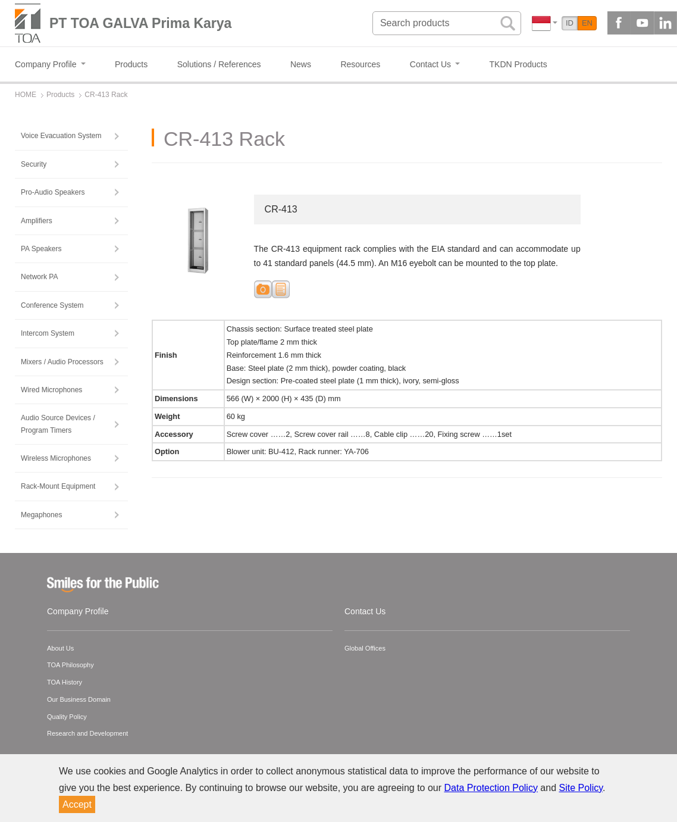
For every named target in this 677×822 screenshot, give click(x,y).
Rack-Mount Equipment (58, 486)
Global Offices (364, 648)
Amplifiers (36, 221)
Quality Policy (67, 716)
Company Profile (78, 611)
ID (569, 22)
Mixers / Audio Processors (62, 362)
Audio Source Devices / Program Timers (58, 424)
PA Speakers (41, 249)
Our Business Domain (79, 699)
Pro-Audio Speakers (52, 192)
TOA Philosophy (70, 664)
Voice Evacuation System (61, 136)
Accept (77, 804)
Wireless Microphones (56, 458)
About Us (60, 648)
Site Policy (581, 788)
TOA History (64, 682)
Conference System (52, 305)
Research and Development (87, 733)
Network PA (39, 277)
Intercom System (47, 333)
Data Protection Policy (491, 788)
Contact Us (364, 611)
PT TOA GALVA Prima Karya (140, 23)
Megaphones (41, 515)
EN (587, 22)
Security (33, 164)
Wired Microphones (51, 390)
